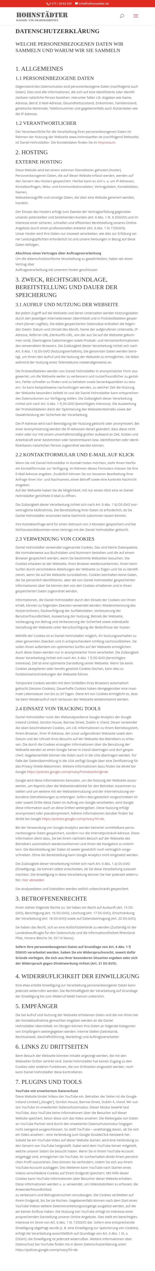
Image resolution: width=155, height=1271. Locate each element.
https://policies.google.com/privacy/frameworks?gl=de (67, 772)
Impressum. (106, 142)
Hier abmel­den (33, 880)
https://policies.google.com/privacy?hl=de (73, 819)
